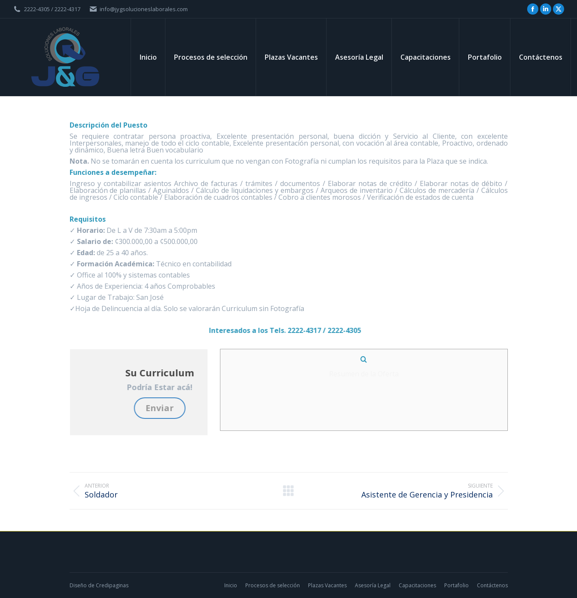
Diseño (78, 585)
